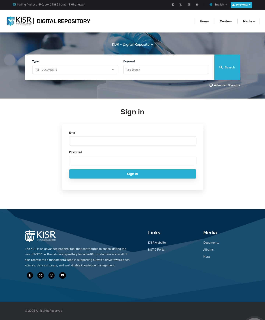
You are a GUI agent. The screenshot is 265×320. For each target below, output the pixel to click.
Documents (211, 242)
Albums (208, 249)
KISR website (157, 242)
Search (227, 67)
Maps (207, 256)
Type (35, 61)
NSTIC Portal (157, 249)
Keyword (129, 61)
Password (75, 152)
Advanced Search (227, 85)
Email (72, 132)
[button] (218, 4)
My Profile (240, 5)
